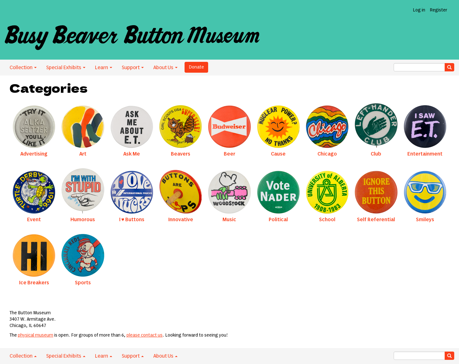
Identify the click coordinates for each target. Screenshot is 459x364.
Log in (419, 10)
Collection (23, 67)
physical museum (35, 335)
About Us (165, 67)
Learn (103, 67)
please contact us (145, 335)
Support (133, 67)
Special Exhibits (65, 67)
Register (438, 10)
